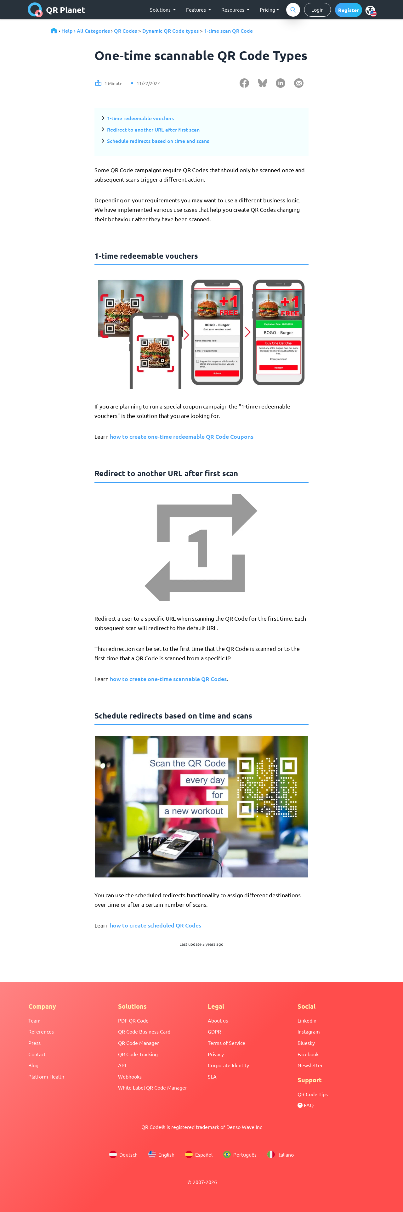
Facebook (308, 1054)
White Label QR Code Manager (152, 1087)
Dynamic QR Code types (170, 30)
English (161, 1154)
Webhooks (130, 1076)
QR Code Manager (138, 1043)
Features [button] (196, 9)
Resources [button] (233, 9)
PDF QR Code (133, 1020)
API (122, 1065)
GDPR (214, 1031)
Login (317, 9)
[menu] (370, 10)
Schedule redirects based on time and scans (158, 140)
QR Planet (56, 9)
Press (34, 1043)
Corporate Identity (228, 1065)
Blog (33, 1065)
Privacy (216, 1054)
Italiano (280, 1154)
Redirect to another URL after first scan (153, 129)
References (41, 1031)
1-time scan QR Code (228, 30)
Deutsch (123, 1154)
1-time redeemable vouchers (140, 118)
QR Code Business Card (144, 1031)
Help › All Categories (85, 30)
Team (34, 1020)
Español (199, 1154)
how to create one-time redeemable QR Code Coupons (181, 436)
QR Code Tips (313, 1094)
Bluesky (306, 1043)
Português (240, 1154)
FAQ (306, 1105)
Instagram (309, 1031)
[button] (348, 10)
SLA (212, 1076)
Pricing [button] (267, 9)
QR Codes (125, 30)
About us (218, 1020)
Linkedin (307, 1020)
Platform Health (46, 1076)
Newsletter (310, 1065)
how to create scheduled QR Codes (155, 925)
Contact (37, 1054)
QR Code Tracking (138, 1054)
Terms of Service (226, 1043)
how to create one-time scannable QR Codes (168, 678)
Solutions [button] (161, 9)
